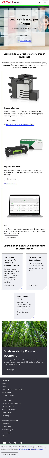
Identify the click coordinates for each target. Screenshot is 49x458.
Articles (4, 436)
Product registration (8, 410)
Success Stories (7, 427)
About (4, 383)
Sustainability (6, 392)
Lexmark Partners (8, 395)
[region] (24, 451)
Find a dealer (6, 413)
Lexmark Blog (6, 433)
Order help (5, 416)
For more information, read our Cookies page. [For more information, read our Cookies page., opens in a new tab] (31, 449)
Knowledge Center (10, 420)
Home (23, 2)
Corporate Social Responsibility (12, 389)
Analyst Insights (7, 430)
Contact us (6, 400)
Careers (4, 386)
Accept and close (9, 455)
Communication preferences (11, 403)
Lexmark (5, 380)
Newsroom (5, 424)
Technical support (8, 406)
